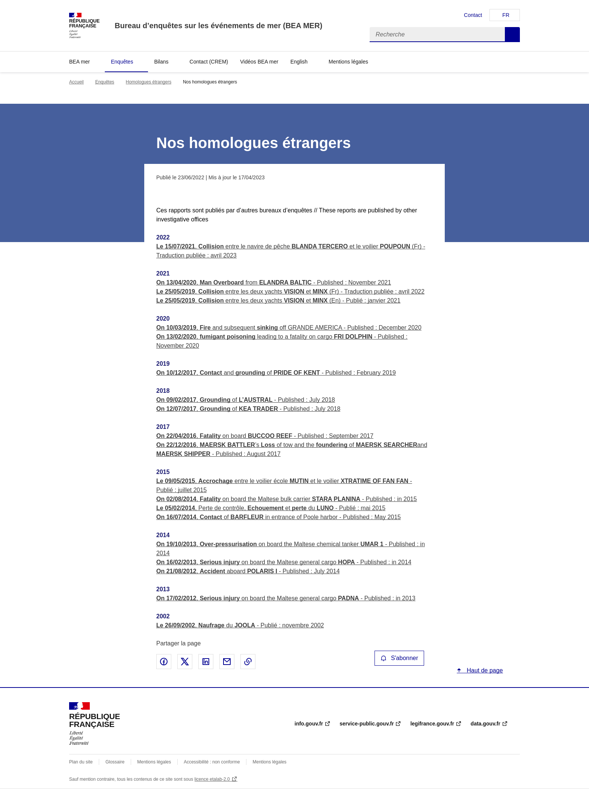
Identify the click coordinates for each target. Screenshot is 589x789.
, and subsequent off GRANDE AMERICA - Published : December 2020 (288, 327)
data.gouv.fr (485, 724)
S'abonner (399, 658)
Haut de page (484, 670)
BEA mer (79, 62)
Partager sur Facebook (163, 661)
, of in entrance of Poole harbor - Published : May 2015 (278, 517)
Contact (473, 15)
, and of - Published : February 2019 (276, 373)
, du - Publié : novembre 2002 (240, 625)
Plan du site (81, 762)
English (299, 62)
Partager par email (226, 661)
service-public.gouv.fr (367, 724)
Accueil (76, 82)
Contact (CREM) (209, 62)
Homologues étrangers (148, 82)
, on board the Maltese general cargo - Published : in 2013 (285, 598)
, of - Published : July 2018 (245, 400)
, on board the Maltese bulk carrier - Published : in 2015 (286, 499)
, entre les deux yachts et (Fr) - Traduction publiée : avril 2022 (290, 291)
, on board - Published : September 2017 (264, 436)
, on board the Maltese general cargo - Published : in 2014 (283, 562)
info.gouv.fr (308, 724)
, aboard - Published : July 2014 (248, 571)
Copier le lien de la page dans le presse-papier (247, 661)
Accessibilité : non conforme (212, 762)
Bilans (161, 62)
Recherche (512, 34)
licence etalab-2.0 (212, 779)
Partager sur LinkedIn (205, 661)
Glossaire (115, 762)
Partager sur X (184, 661)
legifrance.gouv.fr (432, 724)
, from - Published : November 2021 (273, 282)
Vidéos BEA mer (259, 62)
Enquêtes (122, 62)
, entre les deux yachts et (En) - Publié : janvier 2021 (278, 300)
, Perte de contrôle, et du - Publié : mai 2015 (270, 508)
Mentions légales (348, 62)
